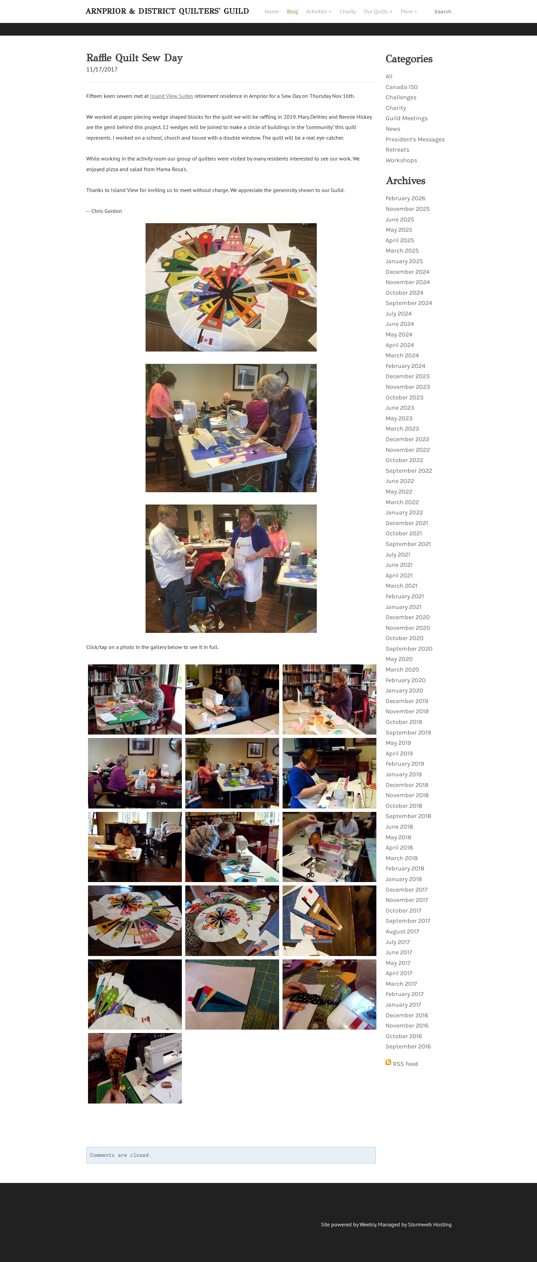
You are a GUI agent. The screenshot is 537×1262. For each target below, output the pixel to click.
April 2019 (399, 750)
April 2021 (399, 572)
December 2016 (407, 1012)
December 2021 (407, 520)
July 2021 (398, 551)
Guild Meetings (407, 115)
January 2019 (404, 771)
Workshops (401, 157)
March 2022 (402, 499)
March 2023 (402, 425)
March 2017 (401, 980)
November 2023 (408, 383)
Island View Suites (171, 92)
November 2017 (407, 897)
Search (443, 16)
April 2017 (399, 970)
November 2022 (408, 446)
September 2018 (408, 813)
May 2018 (398, 834)
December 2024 (407, 268)
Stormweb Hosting (430, 1221)
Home (275, 16)
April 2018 (399, 844)
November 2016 (407, 1022)
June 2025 (400, 216)
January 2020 (404, 687)
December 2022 (407, 436)
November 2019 (407, 708)
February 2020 (406, 677)
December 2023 (408, 373)
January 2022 (404, 509)
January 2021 (404, 604)
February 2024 (405, 363)
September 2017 (408, 917)
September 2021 (408, 541)
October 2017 (403, 907)
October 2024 (404, 289)
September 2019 (408, 729)
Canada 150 (402, 84)
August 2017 (402, 928)
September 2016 (408, 1043)
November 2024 (408, 279)
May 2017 (398, 960)
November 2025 (408, 205)
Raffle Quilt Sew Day (134, 55)
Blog (295, 16)
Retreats (397, 146)
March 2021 (401, 582)
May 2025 (399, 226)
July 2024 (399, 310)
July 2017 (398, 939)
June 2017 (399, 949)
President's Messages (415, 136)
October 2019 (404, 719)
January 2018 (404, 876)
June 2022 (400, 478)
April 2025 (400, 237)
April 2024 (400, 342)
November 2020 (408, 624)
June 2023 (400, 404)
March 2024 (402, 352)
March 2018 (402, 855)
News (393, 125)
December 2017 (406, 886)
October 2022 (404, 457)
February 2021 (405, 593)
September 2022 (409, 467)
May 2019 (398, 739)
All (389, 73)
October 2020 (405, 635)
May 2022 (399, 488)
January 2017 (403, 1001)
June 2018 (399, 823)
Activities (321, 16)
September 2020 (409, 645)
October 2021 (404, 530)
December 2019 (407, 698)
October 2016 (404, 1033)
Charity (351, 16)
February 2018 (405, 865)
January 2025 (404, 258)
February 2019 (405, 760)
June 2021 (399, 561)
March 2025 (402, 247)
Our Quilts (380, 16)
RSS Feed (405, 1061)
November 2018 (407, 792)
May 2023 (399, 415)
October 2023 (405, 394)
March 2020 (402, 666)
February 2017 (404, 991)
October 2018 (404, 802)
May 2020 (399, 656)
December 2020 (408, 614)
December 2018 (407, 782)
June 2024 (400, 320)
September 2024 (409, 300)
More (410, 16)
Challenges (401, 94)
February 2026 (405, 195)
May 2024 (399, 331)
